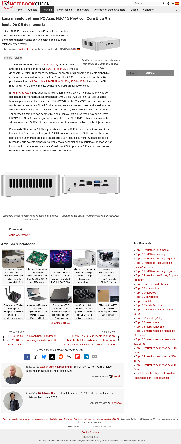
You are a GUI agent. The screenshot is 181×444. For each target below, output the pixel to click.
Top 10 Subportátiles (147, 288)
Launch (18, 57)
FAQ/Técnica (64, 9)
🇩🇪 (78, 49)
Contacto (148, 9)
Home (19, 9)
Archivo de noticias (82, 419)
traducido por (26, 49)
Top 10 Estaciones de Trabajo (152, 284)
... (177, 9)
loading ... (131, 73)
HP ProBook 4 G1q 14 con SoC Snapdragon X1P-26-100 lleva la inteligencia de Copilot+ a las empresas (32, 340)
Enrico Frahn (64, 366)
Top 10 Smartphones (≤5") (150, 326)
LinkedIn (115, 376)
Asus (12, 235)
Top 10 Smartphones (147, 322)
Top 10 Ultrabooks (145, 292)
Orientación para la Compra (109, 9)
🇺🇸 (74, 49)
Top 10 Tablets (143, 301)
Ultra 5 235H (62, 81)
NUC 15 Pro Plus (55, 68)
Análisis (32, 9)
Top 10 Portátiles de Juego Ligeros (155, 271)
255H (74, 81)
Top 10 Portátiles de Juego (150, 254)
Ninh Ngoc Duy (47, 393)
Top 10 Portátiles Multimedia (152, 250)
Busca (134, 9)
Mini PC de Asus (21, 92)
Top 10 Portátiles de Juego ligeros (155, 258)
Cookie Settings (90, 432)
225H (83, 81)
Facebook (115, 402)
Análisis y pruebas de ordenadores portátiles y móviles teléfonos (32, 419)
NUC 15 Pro (50, 64)
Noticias (47, 9)
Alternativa (22, 235)
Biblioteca (83, 9)
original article (48, 366)
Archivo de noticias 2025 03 (106, 419)
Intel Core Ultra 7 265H (41, 81)
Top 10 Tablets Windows (149, 305)
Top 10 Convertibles (146, 296)
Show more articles (61, 323)
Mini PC (8, 57)
